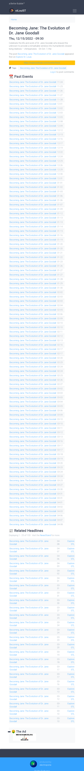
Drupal (45, 766)
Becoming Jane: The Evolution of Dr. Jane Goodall (41, 53)
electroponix (45, 755)
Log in (53, 71)
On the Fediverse (42, 761)
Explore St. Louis (24, 56)
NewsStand (45, 529)
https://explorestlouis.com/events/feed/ (42, 62)
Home (14, 19)
